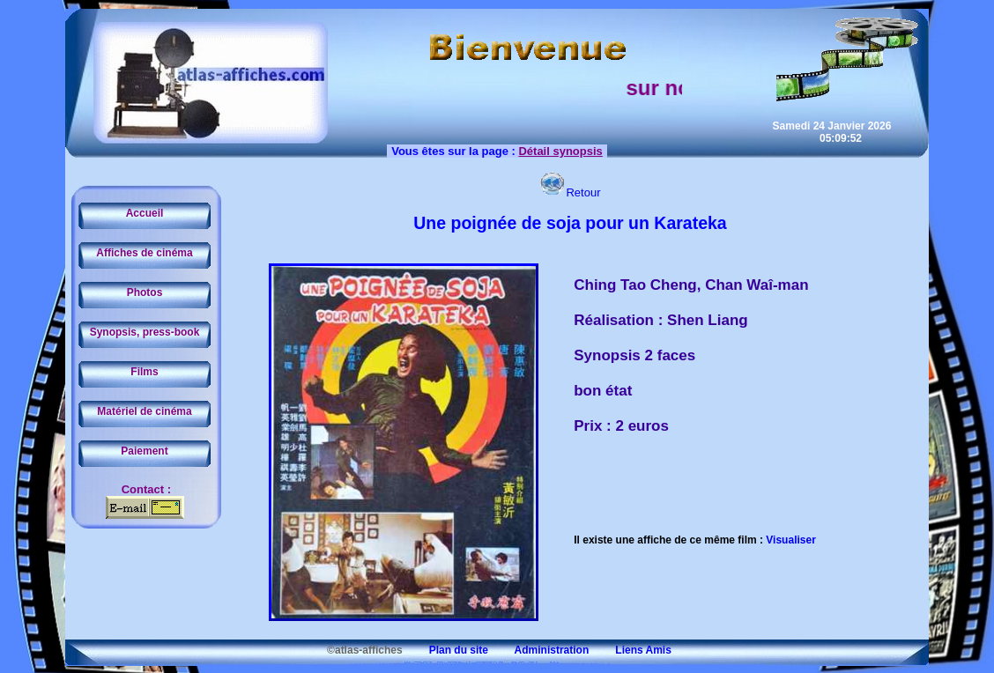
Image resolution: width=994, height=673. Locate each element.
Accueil (145, 213)
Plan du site (446, 650)
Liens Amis (631, 650)
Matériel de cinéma (144, 411)
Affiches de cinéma (144, 253)
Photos (145, 292)
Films (144, 372)
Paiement (144, 451)
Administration (540, 650)
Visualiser (790, 540)
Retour (569, 192)
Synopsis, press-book (145, 332)
